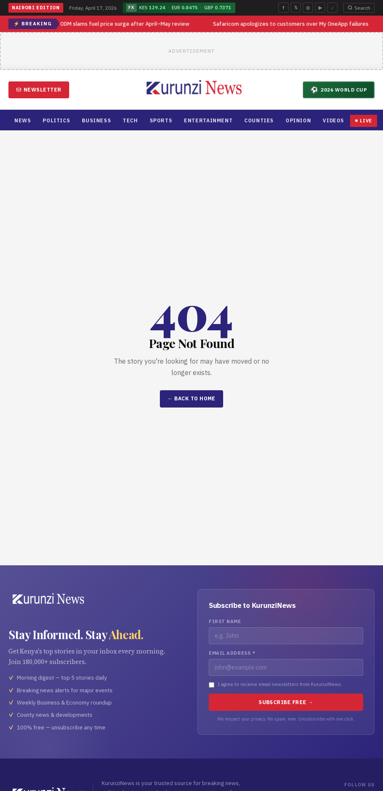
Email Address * (232, 653)
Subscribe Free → (286, 702)
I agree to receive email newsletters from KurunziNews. (280, 684)
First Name (225, 621)
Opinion (298, 120)
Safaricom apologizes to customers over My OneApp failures (291, 23)
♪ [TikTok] (332, 8)
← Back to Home (191, 398)
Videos (333, 120)
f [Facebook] (283, 8)
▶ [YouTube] (320, 8)
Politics (56, 120)
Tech (130, 120)
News (22, 120)
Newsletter (39, 89)
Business (96, 120)
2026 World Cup (338, 90)
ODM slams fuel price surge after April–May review (125, 23)
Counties (259, 120)
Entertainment (208, 120)
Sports (161, 120)
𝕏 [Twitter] (296, 8)
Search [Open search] (359, 8)
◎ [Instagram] (308, 8)
